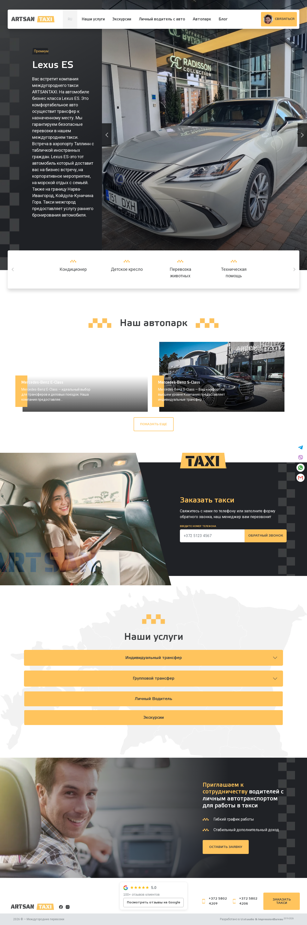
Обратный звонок (265, 536)
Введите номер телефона (198, 526)
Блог (223, 19)
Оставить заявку (225, 847)
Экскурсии (121, 19)
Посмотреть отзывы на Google (153, 902)
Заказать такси (282, 901)
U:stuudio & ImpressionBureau (262, 919)
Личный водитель (153, 698)
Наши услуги (93, 19)
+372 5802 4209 (214, 901)
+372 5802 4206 (245, 901)
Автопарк (202, 19)
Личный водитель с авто (162, 19)
